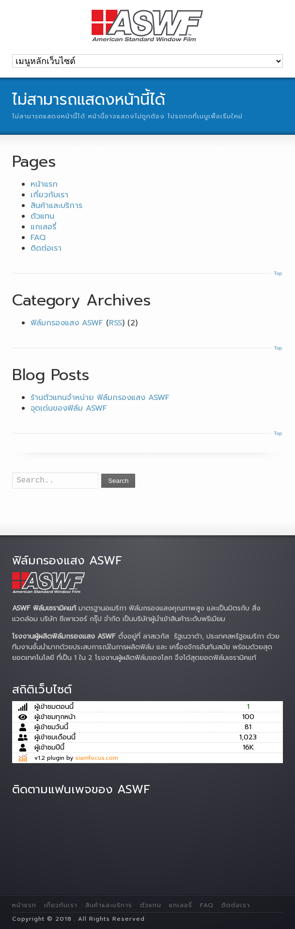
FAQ (38, 237)
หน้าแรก (44, 184)
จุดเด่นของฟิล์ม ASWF (69, 408)
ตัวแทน (42, 216)
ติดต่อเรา (46, 248)
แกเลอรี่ (43, 227)
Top (278, 273)
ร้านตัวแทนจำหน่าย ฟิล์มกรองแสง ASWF (100, 397)
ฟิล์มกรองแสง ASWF (67, 323)
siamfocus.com (96, 757)
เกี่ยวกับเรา (49, 195)
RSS (115, 323)
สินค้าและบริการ (56, 205)
